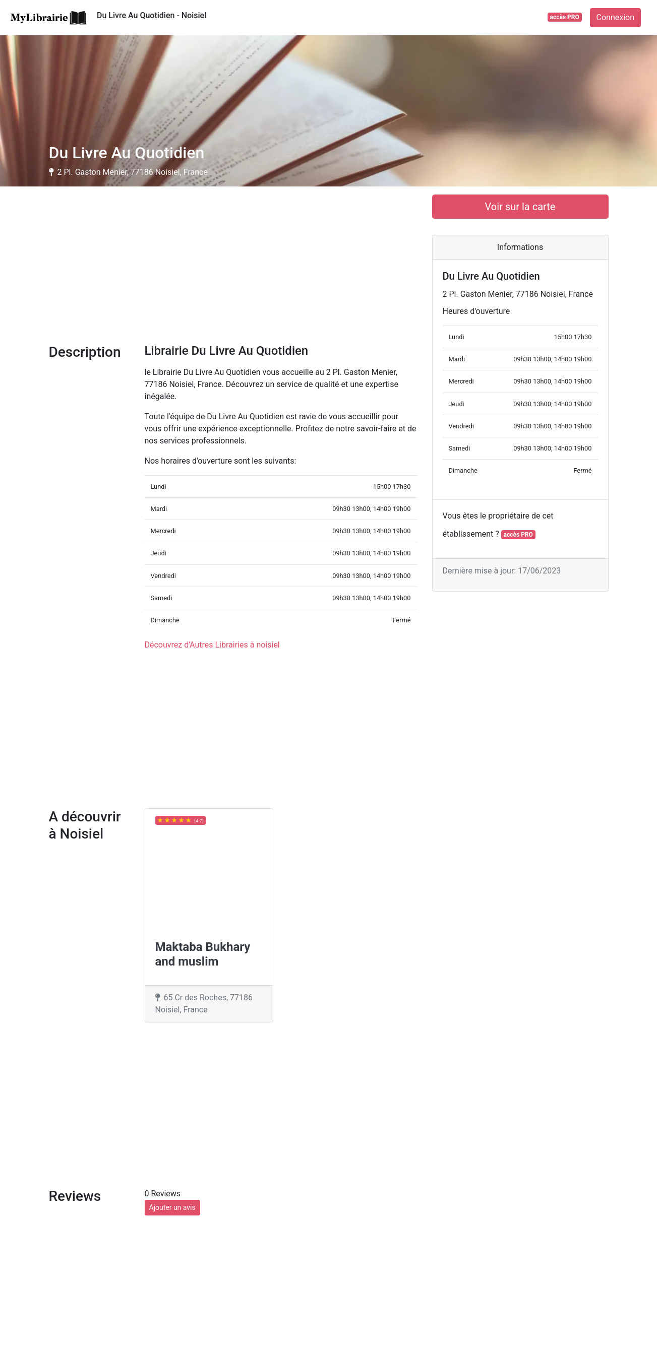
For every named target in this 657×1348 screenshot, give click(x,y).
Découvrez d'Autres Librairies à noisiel (212, 645)
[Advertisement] (233, 265)
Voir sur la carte (520, 207)
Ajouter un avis (172, 1207)
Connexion (615, 17)
